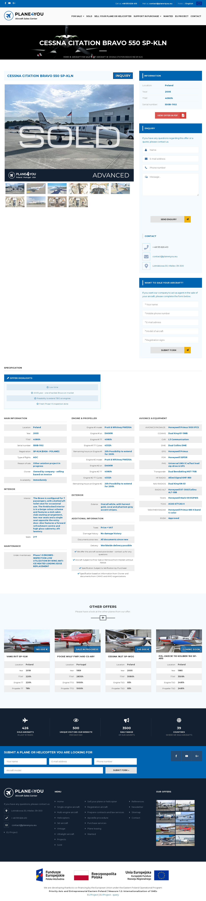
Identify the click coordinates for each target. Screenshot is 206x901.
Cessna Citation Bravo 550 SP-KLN (126, 57)
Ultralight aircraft (64, 834)
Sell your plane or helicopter (112, 16)
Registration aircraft (96, 807)
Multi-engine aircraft (66, 812)
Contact (196, 16)
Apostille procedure (96, 817)
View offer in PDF (167, 115)
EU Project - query (109, 894)
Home (66, 57)
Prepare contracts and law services (104, 812)
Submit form (168, 350)
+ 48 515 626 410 (160, 247)
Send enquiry (169, 219)
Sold (89, 16)
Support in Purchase (147, 16)
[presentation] (170, 205)
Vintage (60, 828)
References (136, 801)
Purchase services (95, 823)
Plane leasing (93, 828)
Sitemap (135, 812)
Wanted (168, 16)
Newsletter (136, 807)
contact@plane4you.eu (24, 825)
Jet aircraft (99, 57)
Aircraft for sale (81, 57)
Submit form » (121, 770)
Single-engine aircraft (67, 807)
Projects (60, 839)
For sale (77, 16)
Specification (13, 367)
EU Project (181, 16)
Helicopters (62, 817)
